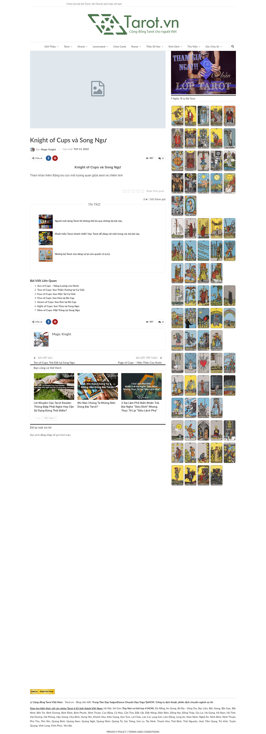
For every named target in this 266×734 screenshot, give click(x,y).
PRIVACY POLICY (116, 731)
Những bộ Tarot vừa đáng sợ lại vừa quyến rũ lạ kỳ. (83, 253)
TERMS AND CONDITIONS (144, 731)
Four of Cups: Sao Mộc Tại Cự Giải (56, 293)
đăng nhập (46, 434)
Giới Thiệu (50, 46)
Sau (38, 417)
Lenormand (99, 46)
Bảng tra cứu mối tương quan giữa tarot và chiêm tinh (88, 175)
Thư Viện (192, 46)
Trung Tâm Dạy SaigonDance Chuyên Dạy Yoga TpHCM (123, 702)
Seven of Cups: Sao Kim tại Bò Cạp (56, 301)
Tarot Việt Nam (34, 132)
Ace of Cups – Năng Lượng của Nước (58, 285)
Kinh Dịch (173, 46)
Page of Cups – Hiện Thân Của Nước (140, 362)
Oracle (81, 46)
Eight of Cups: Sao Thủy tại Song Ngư (58, 305)
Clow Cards (119, 46)
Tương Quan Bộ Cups (37, 132)
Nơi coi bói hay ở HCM (140, 708)
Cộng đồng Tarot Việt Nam (48, 702)
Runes (134, 46)
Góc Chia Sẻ (212, 46)
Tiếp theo (50, 417)
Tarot (66, 46)
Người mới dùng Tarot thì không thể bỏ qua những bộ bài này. (89, 220)
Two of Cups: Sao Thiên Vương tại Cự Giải (60, 289)
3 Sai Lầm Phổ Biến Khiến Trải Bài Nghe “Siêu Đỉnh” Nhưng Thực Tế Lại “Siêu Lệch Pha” (140, 406)
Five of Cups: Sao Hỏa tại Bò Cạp (55, 297)
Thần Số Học (153, 46)
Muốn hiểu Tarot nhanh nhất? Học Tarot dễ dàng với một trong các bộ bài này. (98, 233)
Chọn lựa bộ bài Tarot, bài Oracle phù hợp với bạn (94, 3)
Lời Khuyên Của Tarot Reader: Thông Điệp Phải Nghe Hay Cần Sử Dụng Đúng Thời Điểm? (54, 406)
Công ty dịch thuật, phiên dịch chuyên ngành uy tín (184, 702)
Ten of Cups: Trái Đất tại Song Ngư (54, 362)
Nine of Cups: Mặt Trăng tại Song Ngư (58, 309)
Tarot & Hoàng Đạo (31, 132)
